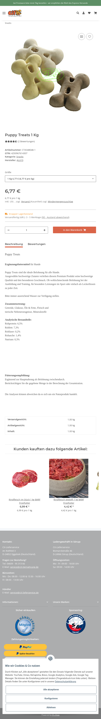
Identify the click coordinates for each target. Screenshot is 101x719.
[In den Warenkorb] (74, 230)
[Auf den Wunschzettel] (89, 36)
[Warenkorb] (95, 13)
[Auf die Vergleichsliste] (81, 36)
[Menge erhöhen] (44, 230)
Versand (25, 201)
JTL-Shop (55, 715)
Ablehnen (51, 707)
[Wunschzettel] (89, 13)
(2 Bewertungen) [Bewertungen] (20, 141)
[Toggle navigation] (4, 10)
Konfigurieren (51, 698)
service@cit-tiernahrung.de (24, 567)
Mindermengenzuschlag (60, 201)
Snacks (19, 156)
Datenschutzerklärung (65, 681)
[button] (79, 13)
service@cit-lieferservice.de (24, 592)
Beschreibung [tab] (14, 244)
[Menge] (26, 230)
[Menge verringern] (8, 230)
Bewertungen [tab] (37, 244)
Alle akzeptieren (51, 689)
